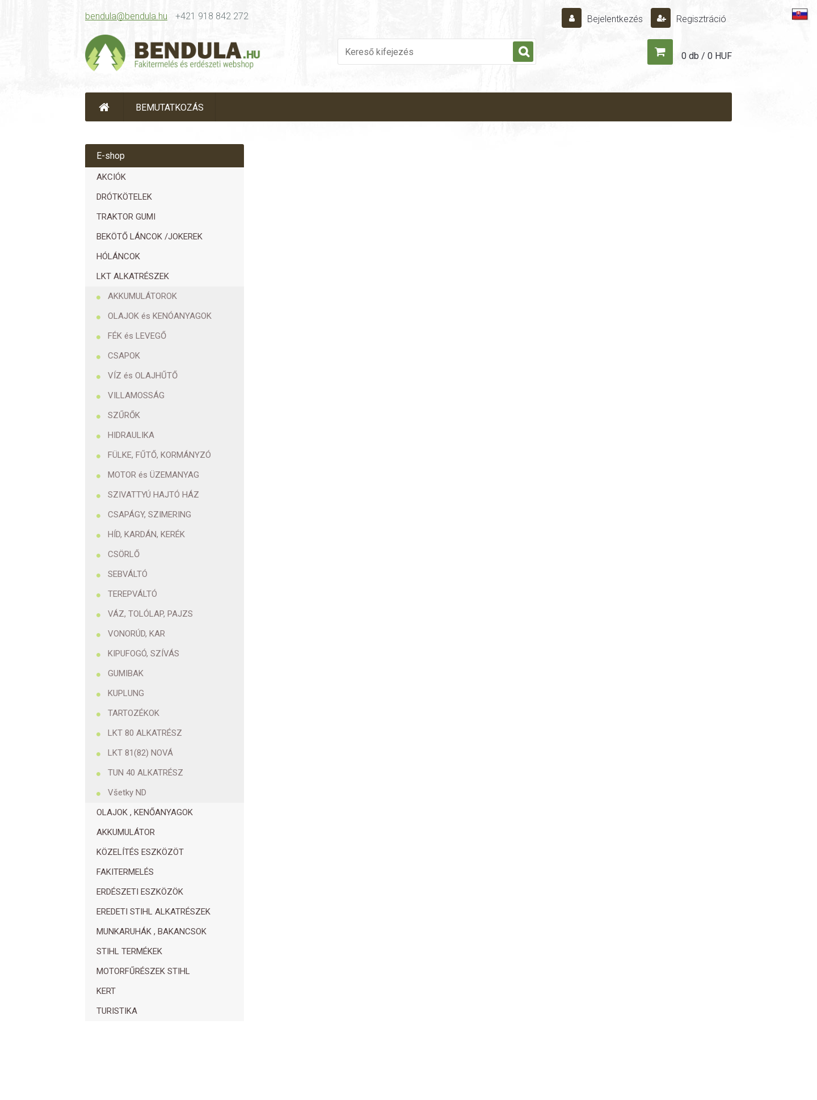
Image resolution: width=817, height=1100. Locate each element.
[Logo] (173, 54)
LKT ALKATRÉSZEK (132, 276)
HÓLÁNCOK (118, 256)
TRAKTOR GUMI (125, 217)
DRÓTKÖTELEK (124, 197)
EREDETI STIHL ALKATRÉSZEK (153, 912)
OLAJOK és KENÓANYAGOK (160, 316)
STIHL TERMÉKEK (129, 951)
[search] (523, 52)
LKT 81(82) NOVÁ (140, 753)
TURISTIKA (116, 1011)
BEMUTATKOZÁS (170, 107)
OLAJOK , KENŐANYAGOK (144, 812)
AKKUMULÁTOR (125, 832)
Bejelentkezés (615, 19)
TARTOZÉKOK (133, 713)
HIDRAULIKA (131, 435)
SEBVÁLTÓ (128, 574)
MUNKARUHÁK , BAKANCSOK (151, 931)
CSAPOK (124, 356)
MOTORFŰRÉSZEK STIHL (143, 971)
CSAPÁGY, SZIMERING (149, 514)
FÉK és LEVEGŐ (137, 336)
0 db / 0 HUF (706, 55)
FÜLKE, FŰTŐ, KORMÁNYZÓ (159, 455)
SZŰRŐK (124, 415)
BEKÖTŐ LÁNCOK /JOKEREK (149, 236)
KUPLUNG (126, 693)
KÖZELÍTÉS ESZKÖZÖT (140, 852)
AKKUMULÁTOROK (142, 296)
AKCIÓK (111, 177)
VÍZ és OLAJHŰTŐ (143, 375)
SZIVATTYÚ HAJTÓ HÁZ (153, 495)
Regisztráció (700, 19)
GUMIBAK (126, 673)
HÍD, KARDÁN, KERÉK (146, 534)
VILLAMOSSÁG (136, 395)
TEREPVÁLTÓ (132, 594)
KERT (106, 991)
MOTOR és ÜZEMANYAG (153, 475)
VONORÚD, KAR (136, 634)
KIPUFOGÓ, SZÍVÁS (143, 653)
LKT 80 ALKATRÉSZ (145, 733)
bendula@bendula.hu (126, 16)
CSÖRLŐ (124, 554)
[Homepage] (104, 106)
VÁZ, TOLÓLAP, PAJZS (150, 614)
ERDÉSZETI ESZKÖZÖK (139, 892)
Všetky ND (127, 792)
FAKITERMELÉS (125, 872)
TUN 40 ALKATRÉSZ (145, 773)
